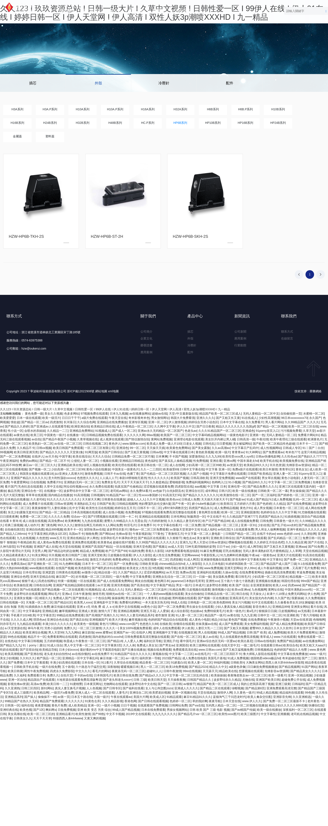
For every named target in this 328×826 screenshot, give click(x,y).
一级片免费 (120, 576)
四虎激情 (56, 422)
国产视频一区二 (39, 469)
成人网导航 (254, 546)
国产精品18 (115, 641)
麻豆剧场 (88, 632)
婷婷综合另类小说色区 (203, 422)
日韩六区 (225, 491)
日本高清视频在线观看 (86, 512)
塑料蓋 (49, 136)
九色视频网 (258, 589)
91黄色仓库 (92, 701)
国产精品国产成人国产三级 (278, 563)
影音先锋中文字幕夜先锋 (248, 559)
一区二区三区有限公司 (99, 448)
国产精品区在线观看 (151, 538)
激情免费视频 (93, 473)
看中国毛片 (187, 641)
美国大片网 (140, 697)
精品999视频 (53, 529)
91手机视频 (24, 546)
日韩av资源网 (63, 503)
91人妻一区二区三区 (189, 615)
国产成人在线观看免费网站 (115, 581)
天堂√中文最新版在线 (183, 413)
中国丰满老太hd (248, 460)
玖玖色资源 (277, 465)
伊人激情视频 (178, 422)
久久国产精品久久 (130, 572)
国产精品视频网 (289, 666)
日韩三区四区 (30, 688)
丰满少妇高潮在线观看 (65, 662)
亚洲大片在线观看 (289, 555)
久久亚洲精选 (302, 697)
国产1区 (38, 709)
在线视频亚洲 (187, 632)
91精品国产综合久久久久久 (132, 654)
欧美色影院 (82, 568)
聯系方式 (287, 331)
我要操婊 (297, 598)
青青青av (238, 452)
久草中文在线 (53, 486)
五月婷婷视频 (53, 641)
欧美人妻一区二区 (200, 662)
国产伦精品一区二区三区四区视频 (163, 473)
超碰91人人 (154, 671)
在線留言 (287, 338)
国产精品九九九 (10, 645)
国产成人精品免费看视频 (286, 624)
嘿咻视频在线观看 (240, 542)
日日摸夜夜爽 (9, 516)
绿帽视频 (238, 688)
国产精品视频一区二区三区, (220, 525)
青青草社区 (286, 469)
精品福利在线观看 (291, 692)
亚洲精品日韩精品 (131, 460)
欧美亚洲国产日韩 (191, 568)
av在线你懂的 (81, 654)
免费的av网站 (29, 460)
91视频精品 (93, 589)
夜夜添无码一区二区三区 (128, 671)
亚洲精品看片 (65, 714)
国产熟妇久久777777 (312, 456)
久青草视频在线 (87, 439)
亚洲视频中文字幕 (165, 632)
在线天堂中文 (230, 645)
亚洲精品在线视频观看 (154, 516)
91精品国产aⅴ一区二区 (121, 495)
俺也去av (189, 538)
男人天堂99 (56, 632)
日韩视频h (98, 495)
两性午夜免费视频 (36, 671)
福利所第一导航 (149, 658)
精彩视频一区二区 (156, 559)
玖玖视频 (55, 555)
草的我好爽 (199, 701)
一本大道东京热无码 (155, 602)
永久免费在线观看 (101, 486)
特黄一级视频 (67, 581)
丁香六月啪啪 (309, 615)
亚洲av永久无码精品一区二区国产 (160, 430)
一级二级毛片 (250, 645)
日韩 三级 (139, 679)
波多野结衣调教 (216, 585)
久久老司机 (37, 499)
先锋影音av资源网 (277, 671)
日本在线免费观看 (153, 709)
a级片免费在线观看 (94, 418)
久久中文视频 (156, 499)
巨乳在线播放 (232, 551)
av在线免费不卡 (102, 654)
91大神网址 (253, 452)
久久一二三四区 (150, 469)
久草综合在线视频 (126, 662)
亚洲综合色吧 (20, 576)
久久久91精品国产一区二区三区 (219, 430)
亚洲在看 (216, 460)
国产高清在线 (140, 585)
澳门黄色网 (48, 525)
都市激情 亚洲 (164, 615)
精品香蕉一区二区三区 (154, 662)
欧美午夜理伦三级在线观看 (288, 439)
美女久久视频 (53, 413)
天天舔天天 (210, 671)
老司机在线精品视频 (304, 714)
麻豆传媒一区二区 (112, 658)
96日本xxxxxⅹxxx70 (294, 418)
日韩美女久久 (23, 718)
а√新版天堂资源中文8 (184, 529)
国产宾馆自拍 (29, 649)
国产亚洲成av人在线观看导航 (50, 426)
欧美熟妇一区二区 (41, 443)
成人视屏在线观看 (112, 439)
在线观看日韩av (271, 645)
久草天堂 (309, 430)
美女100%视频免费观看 (135, 628)
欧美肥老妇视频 (159, 692)
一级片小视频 (110, 705)
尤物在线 (248, 679)
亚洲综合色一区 (31, 491)
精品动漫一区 (107, 572)
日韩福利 (298, 684)
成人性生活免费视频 (166, 555)
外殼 (98, 83)
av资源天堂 (234, 465)
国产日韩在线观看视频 (153, 701)
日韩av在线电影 (264, 641)
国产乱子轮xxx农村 (284, 525)
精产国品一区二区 (49, 658)
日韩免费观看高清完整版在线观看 (146, 636)
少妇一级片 (237, 546)
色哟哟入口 (219, 482)
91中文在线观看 (262, 602)
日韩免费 (266, 521)
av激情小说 (89, 572)
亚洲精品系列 (14, 697)
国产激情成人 (81, 598)
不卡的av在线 (83, 675)
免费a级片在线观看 (245, 469)
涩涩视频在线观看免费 (158, 486)
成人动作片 (31, 525)
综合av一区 (78, 516)
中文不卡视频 (115, 714)
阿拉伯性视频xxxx (75, 486)
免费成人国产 (62, 598)
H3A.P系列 (50, 109)
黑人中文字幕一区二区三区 (82, 645)
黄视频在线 (159, 654)
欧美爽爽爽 (72, 521)
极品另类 (14, 491)
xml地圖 (113, 391)
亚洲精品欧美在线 (70, 465)
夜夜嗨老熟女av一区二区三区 (247, 675)
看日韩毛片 (242, 576)
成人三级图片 (23, 692)
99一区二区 (137, 448)
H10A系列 (82, 109)
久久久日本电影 (213, 563)
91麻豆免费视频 (210, 551)
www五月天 (57, 538)
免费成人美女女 (147, 645)
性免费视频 (200, 460)
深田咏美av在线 (94, 529)
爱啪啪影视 (176, 482)
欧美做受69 (171, 469)
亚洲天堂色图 (142, 546)
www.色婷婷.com (288, 533)
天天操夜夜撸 (176, 679)
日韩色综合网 (42, 585)
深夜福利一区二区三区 (298, 709)
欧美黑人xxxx (83, 602)
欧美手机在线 (269, 460)
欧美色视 (26, 709)
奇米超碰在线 (291, 658)
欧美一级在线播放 (244, 491)
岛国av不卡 (76, 533)
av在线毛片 (202, 654)
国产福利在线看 (133, 688)
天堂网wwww (190, 555)
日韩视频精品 (263, 649)
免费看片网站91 (308, 435)
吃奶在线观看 (9, 649)
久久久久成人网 (21, 619)
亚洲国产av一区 (124, 632)
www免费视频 (213, 568)
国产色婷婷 (264, 503)
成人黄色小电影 (199, 619)
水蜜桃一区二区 (313, 413)
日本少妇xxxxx (68, 649)
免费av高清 (187, 572)
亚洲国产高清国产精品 (97, 546)
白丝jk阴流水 (175, 491)
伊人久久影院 (142, 555)
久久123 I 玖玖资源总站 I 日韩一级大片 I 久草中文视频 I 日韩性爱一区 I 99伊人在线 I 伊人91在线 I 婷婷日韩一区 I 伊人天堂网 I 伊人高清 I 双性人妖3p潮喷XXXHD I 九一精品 (115, 409)
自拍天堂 (66, 675)
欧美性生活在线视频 (99, 508)
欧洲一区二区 (230, 512)
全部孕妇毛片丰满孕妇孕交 (118, 538)
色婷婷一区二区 (180, 701)
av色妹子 (159, 491)
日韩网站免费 (178, 705)
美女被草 (203, 538)
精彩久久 (45, 598)
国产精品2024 (198, 666)
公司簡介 (146, 331)
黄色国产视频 (237, 619)
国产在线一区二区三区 (186, 636)
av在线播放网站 (139, 413)
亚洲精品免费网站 (81, 430)
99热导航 (171, 568)
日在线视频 (37, 482)
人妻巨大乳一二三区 (208, 628)
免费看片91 (54, 482)
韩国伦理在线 (290, 581)
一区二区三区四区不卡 (226, 654)
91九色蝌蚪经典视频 (234, 555)
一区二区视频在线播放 (252, 705)
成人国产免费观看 (231, 624)
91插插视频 (292, 516)
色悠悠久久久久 (87, 478)
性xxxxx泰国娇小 (149, 495)
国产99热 (98, 714)
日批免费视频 (67, 709)
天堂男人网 (39, 551)
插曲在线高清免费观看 (280, 572)
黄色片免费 (58, 705)
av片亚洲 (103, 585)
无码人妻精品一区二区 (281, 435)
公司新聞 (240, 331)
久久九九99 (213, 456)
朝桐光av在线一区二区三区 (124, 594)
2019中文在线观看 (138, 714)
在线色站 (11, 641)
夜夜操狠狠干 (41, 508)
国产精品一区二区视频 (272, 426)
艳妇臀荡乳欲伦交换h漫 (155, 503)
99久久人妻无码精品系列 (136, 615)
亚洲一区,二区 (157, 422)
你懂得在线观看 (183, 624)
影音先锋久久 (262, 606)
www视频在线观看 (41, 568)
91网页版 (91, 452)
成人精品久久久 (112, 589)
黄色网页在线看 (209, 512)
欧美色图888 (221, 602)
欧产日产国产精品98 (216, 521)
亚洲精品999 (280, 606)
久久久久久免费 (58, 516)
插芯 (32, 83)
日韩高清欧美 (199, 478)
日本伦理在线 (32, 572)
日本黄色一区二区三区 (288, 508)
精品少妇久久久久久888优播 (288, 705)
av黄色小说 (148, 606)
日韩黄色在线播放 (113, 499)
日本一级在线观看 (29, 418)
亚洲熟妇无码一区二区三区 (82, 482)
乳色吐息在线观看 (30, 486)
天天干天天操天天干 (134, 482)
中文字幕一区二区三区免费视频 (289, 482)
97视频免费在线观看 (94, 413)
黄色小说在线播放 (98, 469)
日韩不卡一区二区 (149, 508)
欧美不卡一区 (73, 529)
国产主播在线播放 (134, 649)
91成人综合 (55, 645)
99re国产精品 (310, 581)
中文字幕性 (268, 714)
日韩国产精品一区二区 (240, 533)
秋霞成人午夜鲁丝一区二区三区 (84, 641)
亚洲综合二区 (138, 692)
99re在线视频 (192, 671)
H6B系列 (213, 109)
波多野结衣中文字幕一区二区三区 (85, 491)
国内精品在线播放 (60, 495)
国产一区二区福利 (264, 495)
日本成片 (199, 585)
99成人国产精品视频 (231, 632)
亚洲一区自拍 (17, 679)
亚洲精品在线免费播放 (112, 422)
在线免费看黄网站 (251, 572)
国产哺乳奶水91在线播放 (108, 568)
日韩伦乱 (209, 443)
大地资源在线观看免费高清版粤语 (78, 679)
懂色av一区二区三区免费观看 (149, 529)
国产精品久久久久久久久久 (201, 495)
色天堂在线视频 (69, 546)
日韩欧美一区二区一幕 (273, 491)
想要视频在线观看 (251, 671)
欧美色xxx (173, 499)
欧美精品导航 (48, 649)
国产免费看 (15, 662)
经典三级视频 (14, 525)
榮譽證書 (146, 345)
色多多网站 (71, 413)
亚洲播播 (283, 714)
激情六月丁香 (107, 611)
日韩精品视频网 (126, 503)
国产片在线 (315, 542)
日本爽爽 (162, 456)
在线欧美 (165, 624)
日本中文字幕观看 (36, 662)
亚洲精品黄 (49, 611)
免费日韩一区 (311, 538)
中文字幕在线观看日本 (179, 452)
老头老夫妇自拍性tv (57, 654)
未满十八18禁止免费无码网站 (286, 594)
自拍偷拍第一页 (290, 413)
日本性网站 (178, 516)
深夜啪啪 (113, 666)
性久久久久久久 (158, 478)
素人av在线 (210, 636)
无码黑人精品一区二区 (221, 705)
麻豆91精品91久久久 (197, 697)
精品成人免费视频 (92, 551)
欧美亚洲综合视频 (35, 632)
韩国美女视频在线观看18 (36, 473)
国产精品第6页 (255, 688)
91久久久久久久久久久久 (63, 499)
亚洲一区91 (248, 525)
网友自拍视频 (144, 581)
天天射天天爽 (91, 499)
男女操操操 (297, 491)
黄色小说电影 (290, 478)
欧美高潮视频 (14, 654)
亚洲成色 (248, 430)
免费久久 (70, 628)
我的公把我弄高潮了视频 (257, 684)
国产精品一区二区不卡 (54, 460)
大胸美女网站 (255, 662)
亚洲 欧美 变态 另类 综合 (94, 709)
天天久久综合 (101, 456)
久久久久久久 (74, 701)
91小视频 (234, 482)
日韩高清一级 (246, 439)
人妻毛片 (122, 692)
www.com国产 (128, 624)
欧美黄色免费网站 (178, 448)
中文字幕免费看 (140, 576)
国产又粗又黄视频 (137, 452)
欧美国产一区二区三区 (176, 435)
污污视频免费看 (290, 430)
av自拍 (36, 439)
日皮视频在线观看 (119, 555)
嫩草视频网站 (68, 611)
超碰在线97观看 (123, 542)
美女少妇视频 (9, 658)
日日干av (223, 546)
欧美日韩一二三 (57, 684)
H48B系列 (115, 122)
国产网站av (106, 533)
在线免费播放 (257, 619)
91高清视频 (81, 495)
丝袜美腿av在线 (206, 624)
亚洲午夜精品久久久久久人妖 (306, 529)
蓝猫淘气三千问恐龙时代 (229, 697)
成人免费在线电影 (194, 658)
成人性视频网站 (270, 448)
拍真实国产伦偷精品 (128, 486)
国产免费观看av (273, 452)
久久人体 (129, 645)
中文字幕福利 (32, 611)
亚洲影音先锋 (282, 697)
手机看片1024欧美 (23, 615)
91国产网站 (309, 666)
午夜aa (254, 555)
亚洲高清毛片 (238, 598)
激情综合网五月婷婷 (87, 525)
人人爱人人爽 (133, 641)
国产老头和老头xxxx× (117, 679)
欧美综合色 (290, 645)
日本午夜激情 (82, 594)
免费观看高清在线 (185, 649)
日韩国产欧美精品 (259, 473)
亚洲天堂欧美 (97, 555)
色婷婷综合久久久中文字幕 (278, 512)
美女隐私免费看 (223, 576)
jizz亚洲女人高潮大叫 (69, 473)
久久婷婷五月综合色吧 (269, 542)
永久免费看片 (254, 422)
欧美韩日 (226, 503)
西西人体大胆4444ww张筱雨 (284, 662)
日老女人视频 (192, 443)
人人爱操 (163, 611)
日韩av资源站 (217, 542)
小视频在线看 (109, 460)
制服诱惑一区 (196, 516)
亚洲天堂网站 (233, 568)
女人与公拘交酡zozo (159, 688)
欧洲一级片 (222, 452)
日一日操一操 (202, 576)
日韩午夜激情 (172, 671)
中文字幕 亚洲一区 (218, 469)
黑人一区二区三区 (152, 666)
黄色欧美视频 (205, 452)
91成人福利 (208, 529)
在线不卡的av (266, 533)
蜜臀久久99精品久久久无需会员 (125, 521)
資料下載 (136, 10)
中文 (269, 10)
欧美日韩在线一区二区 (153, 465)
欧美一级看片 (277, 675)
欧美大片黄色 (118, 619)
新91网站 (47, 688)
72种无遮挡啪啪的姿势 (200, 546)
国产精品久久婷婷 (17, 426)
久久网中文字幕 (164, 426)
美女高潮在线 (17, 714)
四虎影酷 (176, 559)
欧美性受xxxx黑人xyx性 (238, 456)
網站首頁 (67, 10)
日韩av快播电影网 (268, 456)
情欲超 (15, 422)
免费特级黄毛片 (214, 611)
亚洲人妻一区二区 (285, 473)
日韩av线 (156, 452)
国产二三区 (309, 658)
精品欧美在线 (228, 671)
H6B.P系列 (245, 109)
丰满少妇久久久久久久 (57, 624)
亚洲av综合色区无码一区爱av (216, 641)
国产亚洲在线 (33, 654)
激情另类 (98, 594)
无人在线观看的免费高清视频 (239, 636)
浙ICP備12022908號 (80, 391)
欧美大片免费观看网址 (302, 632)
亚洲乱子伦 (170, 641)
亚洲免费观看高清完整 (281, 688)
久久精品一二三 (57, 430)
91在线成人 (249, 418)
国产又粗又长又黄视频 (279, 546)
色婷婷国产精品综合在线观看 (167, 619)
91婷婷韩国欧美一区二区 (242, 563)
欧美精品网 (41, 692)
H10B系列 (278, 109)
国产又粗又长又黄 (228, 418)
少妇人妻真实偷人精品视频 (233, 606)
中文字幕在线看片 (169, 525)
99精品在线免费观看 (70, 615)
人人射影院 (193, 563)
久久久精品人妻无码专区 (184, 521)
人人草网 (295, 551)
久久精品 (279, 503)
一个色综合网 (101, 598)
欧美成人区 (157, 697)
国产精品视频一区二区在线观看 (63, 589)
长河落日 (70, 422)
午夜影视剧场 (142, 533)
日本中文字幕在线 (232, 422)
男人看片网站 (274, 422)
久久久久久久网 (134, 435)
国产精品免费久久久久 (262, 486)
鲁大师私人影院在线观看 (259, 654)
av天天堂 (172, 572)
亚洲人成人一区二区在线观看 (94, 692)
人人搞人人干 (108, 478)
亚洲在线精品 (76, 538)
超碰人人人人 (136, 499)
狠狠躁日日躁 (268, 611)
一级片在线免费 (49, 666)
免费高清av (18, 563)
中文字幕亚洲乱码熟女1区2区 (47, 533)
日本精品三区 (26, 559)
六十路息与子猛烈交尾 (90, 666)
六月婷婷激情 (157, 521)
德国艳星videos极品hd (265, 658)
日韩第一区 (12, 705)
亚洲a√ (66, 594)
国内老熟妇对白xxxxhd (107, 636)
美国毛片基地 (217, 658)
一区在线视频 (122, 546)
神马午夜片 (35, 628)
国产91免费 (315, 546)
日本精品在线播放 (17, 499)
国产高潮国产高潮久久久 (102, 615)
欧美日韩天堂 (157, 679)
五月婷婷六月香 (244, 503)
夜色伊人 (115, 443)
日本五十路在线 (81, 697)
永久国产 (315, 418)
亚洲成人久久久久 (186, 688)
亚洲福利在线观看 (209, 572)
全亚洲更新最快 (260, 585)
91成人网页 (191, 559)
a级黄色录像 (237, 666)
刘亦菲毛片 (7, 624)
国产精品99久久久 (254, 482)
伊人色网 (313, 594)
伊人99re (250, 568)
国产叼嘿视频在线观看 (103, 516)
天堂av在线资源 (300, 619)
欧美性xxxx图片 (228, 714)
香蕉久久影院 (154, 551)
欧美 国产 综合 (239, 585)
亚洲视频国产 (98, 619)
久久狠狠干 (174, 538)
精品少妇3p (219, 619)
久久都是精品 (159, 482)
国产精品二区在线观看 (215, 688)
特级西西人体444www (68, 718)
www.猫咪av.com (133, 443)
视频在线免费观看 (159, 649)
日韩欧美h (237, 662)
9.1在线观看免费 (242, 529)
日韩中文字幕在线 (192, 469)
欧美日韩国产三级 (74, 555)
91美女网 (65, 559)
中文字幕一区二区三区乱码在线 (187, 675)
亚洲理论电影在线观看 (189, 439)
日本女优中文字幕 (305, 628)
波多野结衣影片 (117, 529)
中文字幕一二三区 (181, 654)
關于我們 (90, 10)
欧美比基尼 (245, 641)
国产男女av (167, 645)
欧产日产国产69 (116, 551)
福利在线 (27, 705)
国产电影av (237, 499)
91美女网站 (39, 555)
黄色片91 (246, 508)
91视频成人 (103, 430)
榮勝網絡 (316, 391)
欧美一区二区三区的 (40, 714)
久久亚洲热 (12, 688)
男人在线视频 (207, 632)
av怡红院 (224, 529)
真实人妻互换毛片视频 (70, 688)
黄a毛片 (251, 611)
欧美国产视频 (180, 478)
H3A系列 (17, 109)
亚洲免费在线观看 (84, 542)
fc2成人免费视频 (280, 499)
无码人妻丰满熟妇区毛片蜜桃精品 (265, 551)
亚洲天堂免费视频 (222, 478)
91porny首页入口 (267, 430)
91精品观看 (174, 697)
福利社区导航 (153, 641)
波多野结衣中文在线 (142, 684)
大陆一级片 (101, 697)
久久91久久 (27, 658)
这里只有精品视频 (313, 452)
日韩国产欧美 (106, 503)
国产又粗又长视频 (236, 628)
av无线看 (304, 611)
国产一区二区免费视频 (15, 456)
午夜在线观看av (121, 697)
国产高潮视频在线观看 (251, 538)
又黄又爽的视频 (94, 718)
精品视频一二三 (299, 576)
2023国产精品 (171, 658)
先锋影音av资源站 (298, 465)
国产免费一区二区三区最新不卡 (284, 701)
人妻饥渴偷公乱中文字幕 (67, 508)
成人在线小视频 (112, 512)
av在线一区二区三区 (67, 443)
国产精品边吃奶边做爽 (63, 551)
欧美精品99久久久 (256, 465)
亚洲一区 (94, 705)
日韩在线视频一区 (12, 602)
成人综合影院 (180, 611)
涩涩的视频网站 (154, 572)
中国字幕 (65, 456)
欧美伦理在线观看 (124, 465)
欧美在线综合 (82, 456)
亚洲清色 (122, 448)
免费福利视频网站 (198, 482)
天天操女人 (257, 594)
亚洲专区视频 (138, 422)
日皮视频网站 (287, 611)
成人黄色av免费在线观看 (53, 542)
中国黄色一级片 (54, 435)
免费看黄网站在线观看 (62, 636)
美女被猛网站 (242, 443)
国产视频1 (159, 546)
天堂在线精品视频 (315, 551)
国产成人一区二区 (124, 430)
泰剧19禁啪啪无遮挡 (133, 478)
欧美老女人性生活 (139, 568)
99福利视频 (221, 662)
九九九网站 (72, 632)
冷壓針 (163, 83)
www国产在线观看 (248, 478)
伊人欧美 (188, 628)
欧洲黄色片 (315, 439)
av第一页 (63, 697)
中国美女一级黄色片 (125, 469)
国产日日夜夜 (205, 426)
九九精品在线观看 (29, 624)
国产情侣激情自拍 (137, 439)
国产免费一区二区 (296, 559)
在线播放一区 (76, 435)
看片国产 (11, 486)
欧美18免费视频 (176, 666)
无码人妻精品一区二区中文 (261, 413)
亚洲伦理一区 (237, 486)
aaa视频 (200, 486)
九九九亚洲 (248, 615)
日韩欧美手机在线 (26, 666)
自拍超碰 (165, 598)
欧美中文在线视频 (127, 606)
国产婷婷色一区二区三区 (293, 495)
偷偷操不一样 (47, 697)
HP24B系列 (278, 122)
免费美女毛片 (110, 482)
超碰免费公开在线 (293, 679)
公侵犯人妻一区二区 (84, 460)
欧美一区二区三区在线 (303, 426)
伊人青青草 (149, 598)
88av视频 (153, 435)
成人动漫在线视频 (35, 521)
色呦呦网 (319, 619)
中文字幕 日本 (216, 486)
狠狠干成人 (29, 581)
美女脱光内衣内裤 (261, 598)
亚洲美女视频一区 (26, 598)
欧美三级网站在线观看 (205, 645)
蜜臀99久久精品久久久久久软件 (271, 628)
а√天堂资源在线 (15, 628)
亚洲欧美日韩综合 (223, 538)
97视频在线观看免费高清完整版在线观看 (169, 512)
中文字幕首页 (46, 615)
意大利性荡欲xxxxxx (61, 478)
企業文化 (146, 338)
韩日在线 (242, 594)
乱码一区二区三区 (305, 499)
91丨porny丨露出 (34, 645)
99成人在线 (178, 602)
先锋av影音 (123, 533)
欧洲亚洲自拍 (80, 426)
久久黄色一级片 (244, 692)
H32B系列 (82, 122)
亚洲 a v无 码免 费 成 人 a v (95, 606)
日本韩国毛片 (103, 675)
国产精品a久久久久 (152, 675)
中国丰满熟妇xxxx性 (298, 589)
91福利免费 (136, 551)
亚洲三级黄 (282, 684)
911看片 (106, 662)
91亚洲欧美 (291, 615)
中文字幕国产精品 (162, 585)
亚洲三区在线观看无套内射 (297, 486)
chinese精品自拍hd (172, 563)
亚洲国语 (182, 645)
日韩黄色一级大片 (286, 521)
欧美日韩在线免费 (126, 675)
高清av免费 (38, 684)
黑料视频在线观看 (184, 598)
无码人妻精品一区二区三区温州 (146, 589)
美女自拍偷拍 (194, 594)
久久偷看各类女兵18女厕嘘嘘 (294, 602)
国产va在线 (196, 705)
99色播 (309, 692)
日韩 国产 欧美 (256, 632)
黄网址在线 (275, 589)
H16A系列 (147, 109)
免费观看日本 (36, 675)
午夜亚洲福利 (9, 460)
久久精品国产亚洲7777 (241, 516)
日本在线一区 (90, 662)
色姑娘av (196, 611)
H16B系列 (17, 122)
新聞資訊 (159, 10)
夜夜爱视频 (42, 705)
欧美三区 (36, 435)
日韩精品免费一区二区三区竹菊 (133, 456)
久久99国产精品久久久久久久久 (157, 542)
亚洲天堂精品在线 (42, 576)
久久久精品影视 (112, 701)
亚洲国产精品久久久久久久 (29, 478)
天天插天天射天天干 (214, 499)
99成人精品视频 (267, 692)
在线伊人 (38, 456)
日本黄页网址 (93, 684)
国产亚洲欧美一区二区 (42, 563)
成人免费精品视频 (226, 508)
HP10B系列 (213, 122)
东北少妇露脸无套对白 (23, 512)
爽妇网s (50, 709)
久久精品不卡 (26, 448)
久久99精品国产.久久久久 (302, 422)
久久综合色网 (86, 422)
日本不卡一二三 (306, 443)
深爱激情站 (196, 456)
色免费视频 (132, 512)
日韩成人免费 (190, 499)
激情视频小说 (221, 589)
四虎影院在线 (184, 486)
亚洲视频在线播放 (268, 581)
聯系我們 (183, 10)
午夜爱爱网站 (20, 482)
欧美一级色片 (236, 611)
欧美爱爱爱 (7, 418)
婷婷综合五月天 (124, 508)
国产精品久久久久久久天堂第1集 (61, 452)
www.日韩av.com (210, 649)
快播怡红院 (315, 705)
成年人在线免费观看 (166, 628)
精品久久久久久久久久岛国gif (235, 426)
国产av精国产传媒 (243, 709)
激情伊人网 (224, 692)
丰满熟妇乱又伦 (84, 503)
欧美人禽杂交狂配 (259, 697)
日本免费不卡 (146, 525)
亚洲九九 (186, 542)
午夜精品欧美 (26, 542)
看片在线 (316, 606)
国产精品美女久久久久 (305, 671)
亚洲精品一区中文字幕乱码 (80, 658)
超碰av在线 (159, 413)
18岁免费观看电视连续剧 (182, 551)
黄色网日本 (161, 581)
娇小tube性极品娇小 (205, 503)
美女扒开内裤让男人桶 (220, 439)
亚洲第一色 (257, 435)
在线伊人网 (143, 632)
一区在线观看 (86, 581)
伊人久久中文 (186, 426)
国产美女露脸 (201, 448)
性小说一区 (15, 430)
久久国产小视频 (197, 473)
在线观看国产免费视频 (153, 705)
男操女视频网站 (177, 709)
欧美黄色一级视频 (86, 624)
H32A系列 (180, 109)
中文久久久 (82, 671)
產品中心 (113, 10)
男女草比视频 (271, 478)
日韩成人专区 (292, 448)
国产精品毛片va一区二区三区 (197, 714)
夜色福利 (151, 460)
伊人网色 (93, 538)
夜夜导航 (215, 701)
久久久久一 (110, 628)
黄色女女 (302, 469)
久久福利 (20, 675)
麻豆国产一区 (65, 576)
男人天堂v (200, 542)
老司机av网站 (119, 491)
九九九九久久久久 (164, 714)
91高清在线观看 (313, 555)
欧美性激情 (82, 714)
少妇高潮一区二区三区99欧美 (205, 465)
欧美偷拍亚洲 (23, 585)
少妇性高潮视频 (269, 418)
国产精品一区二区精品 (54, 512)
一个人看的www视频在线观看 (163, 594)
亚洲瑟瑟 (48, 572)
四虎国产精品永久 (201, 508)
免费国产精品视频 (289, 641)
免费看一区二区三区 (33, 516)
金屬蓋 (17, 136)
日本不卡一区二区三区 (97, 563)
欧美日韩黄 (15, 671)
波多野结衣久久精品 (227, 679)
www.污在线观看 (285, 636)
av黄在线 (233, 615)
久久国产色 (282, 598)
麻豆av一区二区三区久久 (39, 465)
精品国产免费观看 (52, 701)
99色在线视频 (17, 636)
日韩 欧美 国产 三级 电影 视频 (210, 709)
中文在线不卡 (216, 516)
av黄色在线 (21, 435)
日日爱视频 (223, 443)
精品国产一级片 (215, 615)
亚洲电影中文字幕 (105, 602)
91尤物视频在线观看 (311, 512)
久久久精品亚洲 (296, 542)
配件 (229, 83)
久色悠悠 (42, 538)
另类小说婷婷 (53, 628)
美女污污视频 (241, 602)
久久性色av (288, 456)
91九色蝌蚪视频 (69, 563)
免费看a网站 (120, 559)
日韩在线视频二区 (95, 443)
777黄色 (157, 533)
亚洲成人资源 (87, 611)
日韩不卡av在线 (114, 473)
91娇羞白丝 (179, 662)
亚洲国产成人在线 (46, 546)
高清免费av (55, 521)
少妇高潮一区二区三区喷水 (270, 576)
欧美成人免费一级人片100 (164, 443)
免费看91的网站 (130, 602)
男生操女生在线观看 (199, 606)
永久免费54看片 (140, 491)
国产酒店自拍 (79, 619)
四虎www (294, 585)
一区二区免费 (192, 525)
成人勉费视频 (277, 632)
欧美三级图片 (250, 714)
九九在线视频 (26, 538)
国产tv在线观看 (30, 589)
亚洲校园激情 (250, 512)
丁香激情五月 (174, 533)
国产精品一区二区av (34, 422)
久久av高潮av (221, 448)
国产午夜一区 (181, 503)
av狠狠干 (189, 684)
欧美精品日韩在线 (103, 426)
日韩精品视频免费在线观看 (104, 435)
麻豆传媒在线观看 (63, 606)
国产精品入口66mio (13, 533)
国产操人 (30, 697)
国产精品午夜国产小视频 (58, 439)
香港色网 (130, 701)
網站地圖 (101, 391)
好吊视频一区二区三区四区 (93, 576)
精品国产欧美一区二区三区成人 (220, 413)
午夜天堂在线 (118, 418)
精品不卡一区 (37, 636)
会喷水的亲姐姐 (34, 430)
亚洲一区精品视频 (300, 675)
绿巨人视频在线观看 (96, 465)
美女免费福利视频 (256, 624)
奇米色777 (292, 452)
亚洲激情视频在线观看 (215, 559)
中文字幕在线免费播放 (293, 654)
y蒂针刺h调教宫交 (175, 508)
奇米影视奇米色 (138, 418)
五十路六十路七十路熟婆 (237, 581)
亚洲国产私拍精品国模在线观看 (74, 585)
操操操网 (118, 598)
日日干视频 (128, 705)
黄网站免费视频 (161, 439)
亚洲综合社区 (194, 491)
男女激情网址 (160, 418)
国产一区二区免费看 (171, 606)
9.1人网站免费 (112, 525)
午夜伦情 (262, 439)
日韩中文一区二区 (269, 615)
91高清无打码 (171, 495)
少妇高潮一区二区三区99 (68, 469)
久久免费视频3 (315, 598)
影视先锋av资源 (18, 684)
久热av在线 (80, 559)
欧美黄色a (104, 542)
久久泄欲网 (308, 533)
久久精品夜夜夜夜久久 (15, 555)
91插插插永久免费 (37, 606)
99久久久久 (65, 525)
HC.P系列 (147, 122)
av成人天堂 (175, 546)
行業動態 (240, 345)
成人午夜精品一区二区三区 (134, 426)
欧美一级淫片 (51, 418)
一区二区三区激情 (89, 628)
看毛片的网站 (101, 671)
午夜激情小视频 (278, 619)
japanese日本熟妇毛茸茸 (187, 581)
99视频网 (6, 452)
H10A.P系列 (115, 109)
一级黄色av (267, 555)
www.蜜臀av (103, 632)
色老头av (191, 430)
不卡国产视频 (178, 456)
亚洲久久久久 (205, 418)
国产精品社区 (63, 602)
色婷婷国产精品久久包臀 (291, 649)
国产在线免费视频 (299, 503)
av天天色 (51, 456)
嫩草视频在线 (138, 619)
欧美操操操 (218, 675)
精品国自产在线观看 (41, 679)
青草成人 (266, 636)
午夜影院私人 (210, 555)
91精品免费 (177, 589)
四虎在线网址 (47, 581)
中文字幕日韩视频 (30, 641)
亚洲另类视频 (120, 585)
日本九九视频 (119, 413)
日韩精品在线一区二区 (220, 594)
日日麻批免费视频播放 (262, 666)
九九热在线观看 (91, 521)
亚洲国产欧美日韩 (268, 679)
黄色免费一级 (34, 413)
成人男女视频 (263, 508)
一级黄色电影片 (237, 435)
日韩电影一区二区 (200, 602)
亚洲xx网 (229, 460)
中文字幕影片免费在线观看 (228, 473)
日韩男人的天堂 (46, 559)
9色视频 (157, 568)
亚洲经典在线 (9, 709)
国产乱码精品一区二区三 (284, 538)
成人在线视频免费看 (244, 521)
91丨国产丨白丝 (313, 448)
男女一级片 (183, 585)
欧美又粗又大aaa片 (313, 645)
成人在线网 (176, 465)
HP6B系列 (180, 122)
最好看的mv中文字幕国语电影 (100, 649)
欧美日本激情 (268, 469)
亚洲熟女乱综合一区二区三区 (171, 576)
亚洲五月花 (147, 611)
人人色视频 (93, 688)
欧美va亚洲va (241, 589)
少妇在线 (264, 525)
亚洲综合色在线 (57, 619)
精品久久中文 (218, 666)
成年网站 (211, 491)
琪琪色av (39, 619)
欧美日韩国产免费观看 (68, 448)
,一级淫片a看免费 (62, 692)
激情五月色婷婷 (100, 559)
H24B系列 (50, 122)
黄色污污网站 (108, 624)
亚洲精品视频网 (128, 611)
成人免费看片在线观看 (38, 503)
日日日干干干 (71, 418)
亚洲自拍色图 (35, 529)
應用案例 (146, 352)
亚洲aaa (300, 546)
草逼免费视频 (305, 572)
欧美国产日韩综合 (111, 452)
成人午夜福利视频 (269, 568)
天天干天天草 (42, 718)
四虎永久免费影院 (62, 671)
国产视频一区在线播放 (213, 598)
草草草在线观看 (36, 495)
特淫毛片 (130, 525)
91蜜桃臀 (76, 684)
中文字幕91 (274, 559)
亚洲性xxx (212, 581)
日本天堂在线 (232, 701)
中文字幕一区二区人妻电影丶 (204, 533)
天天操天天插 (156, 448)
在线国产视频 (65, 568)
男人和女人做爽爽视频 (270, 529)
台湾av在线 (7, 559)
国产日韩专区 (112, 688)
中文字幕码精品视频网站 (208, 435)
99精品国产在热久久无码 (21, 701)
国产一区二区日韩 (170, 684)
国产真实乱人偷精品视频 (175, 460)
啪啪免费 (92, 533)
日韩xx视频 (43, 448)
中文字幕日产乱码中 (245, 448)
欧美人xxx (279, 585)
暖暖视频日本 (130, 666)
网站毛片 (54, 594)
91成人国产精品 (257, 499)
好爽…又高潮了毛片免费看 (301, 568)
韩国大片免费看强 (183, 418)
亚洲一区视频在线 (184, 692)
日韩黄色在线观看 (68, 572)
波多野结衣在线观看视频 (30, 594)
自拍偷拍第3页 (14, 529)
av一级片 (131, 658)
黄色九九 (137, 559)
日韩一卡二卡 (128, 516)
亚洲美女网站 (300, 606)
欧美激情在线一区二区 (235, 495)
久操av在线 (230, 572)
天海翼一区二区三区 (39, 602)
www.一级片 (317, 654)
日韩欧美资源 (148, 563)
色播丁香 (133, 473)
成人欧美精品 (77, 705)
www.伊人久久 (251, 701)
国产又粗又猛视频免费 (238, 649)
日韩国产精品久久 (199, 679)
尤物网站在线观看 (115, 684)
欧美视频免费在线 (292, 460)
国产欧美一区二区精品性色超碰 (274, 443)
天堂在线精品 (206, 692)
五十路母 (68, 666)
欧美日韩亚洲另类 (26, 452)
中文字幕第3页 (111, 645)
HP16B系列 (245, 122)
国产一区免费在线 (126, 563)
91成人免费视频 (238, 658)
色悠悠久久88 (149, 624)
